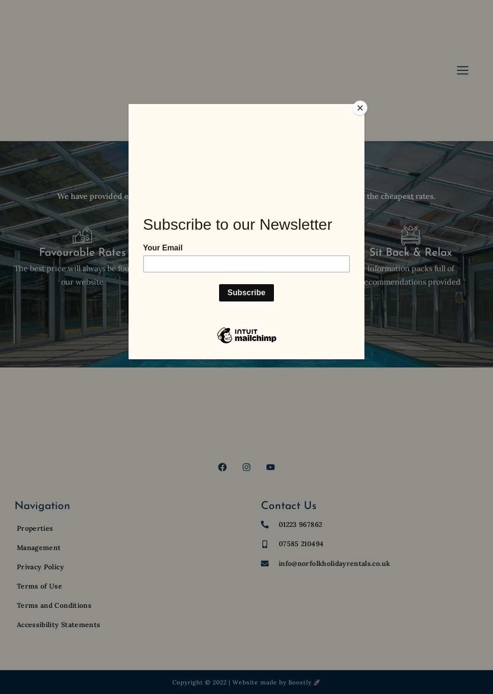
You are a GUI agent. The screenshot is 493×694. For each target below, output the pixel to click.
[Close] (362, 106)
